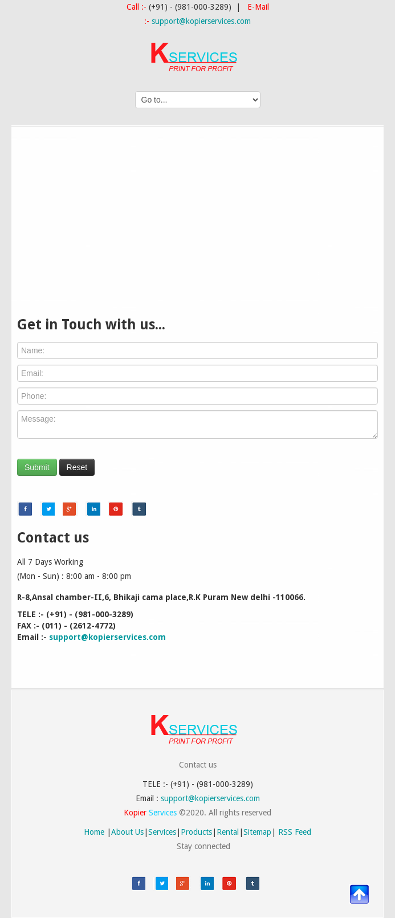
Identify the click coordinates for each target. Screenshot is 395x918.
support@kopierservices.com (201, 21)
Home (94, 832)
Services (162, 832)
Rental (228, 832)
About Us (127, 832)
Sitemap (257, 832)
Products (196, 832)
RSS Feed (294, 832)
